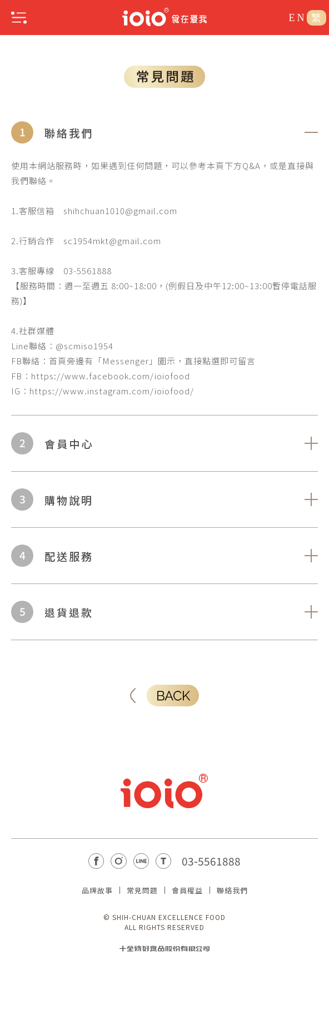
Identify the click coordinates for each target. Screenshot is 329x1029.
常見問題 (142, 890)
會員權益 (187, 890)
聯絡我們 (232, 890)
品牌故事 (97, 890)
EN (298, 17)
